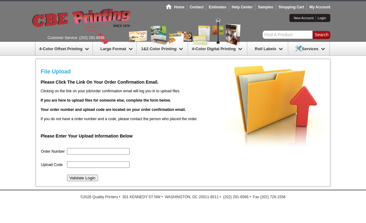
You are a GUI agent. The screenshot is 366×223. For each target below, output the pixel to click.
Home (179, 7)
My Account (319, 7)
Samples (265, 7)
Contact (197, 7)
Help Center (242, 7)
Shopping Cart (291, 7)
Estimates (217, 7)
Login (322, 18)
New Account (304, 18)
